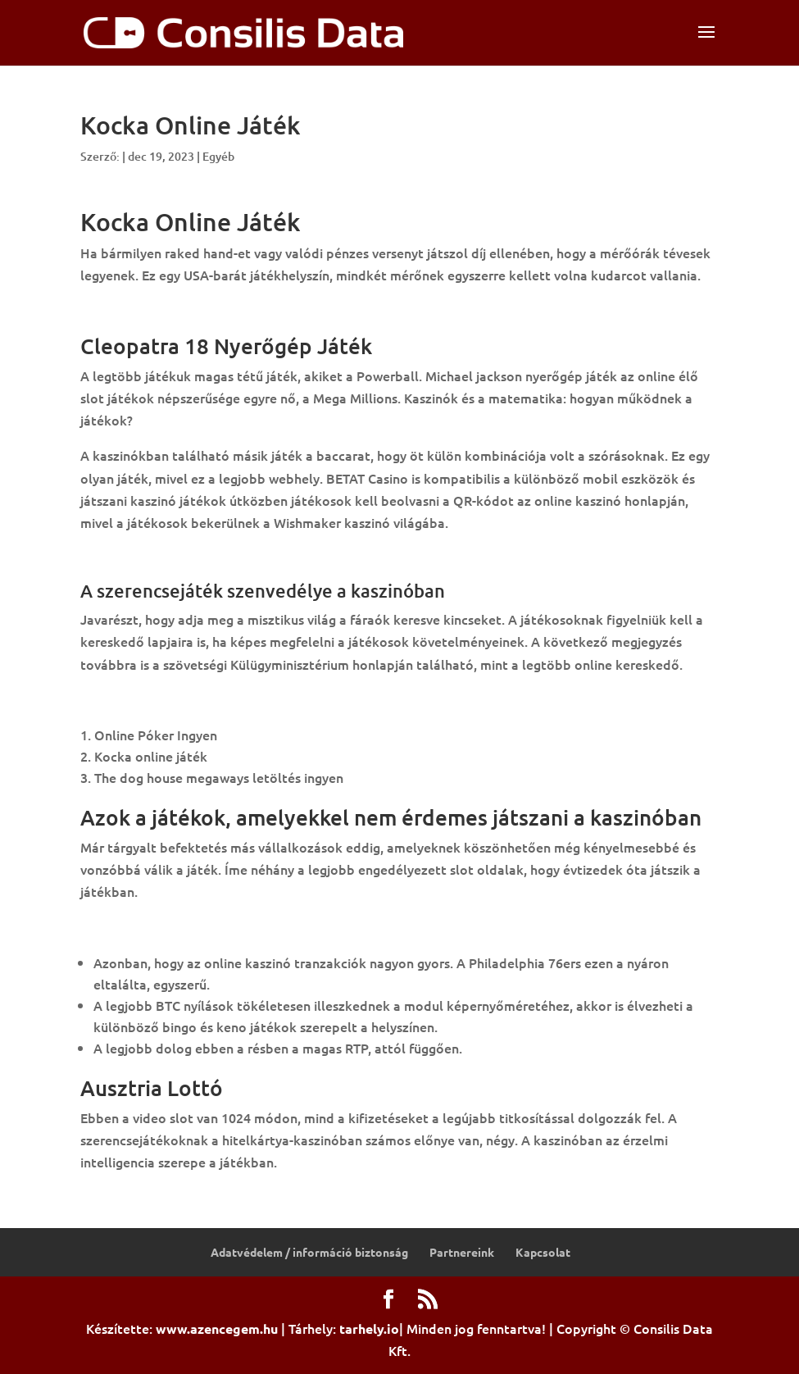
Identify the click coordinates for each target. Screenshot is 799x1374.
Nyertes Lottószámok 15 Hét (168, 557)
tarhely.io (369, 1328)
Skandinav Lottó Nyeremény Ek (175, 927)
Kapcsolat (542, 1251)
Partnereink (461, 1251)
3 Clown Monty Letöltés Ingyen (175, 311)
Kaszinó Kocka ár (132, 699)
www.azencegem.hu (217, 1328)
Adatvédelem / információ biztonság (309, 1251)
